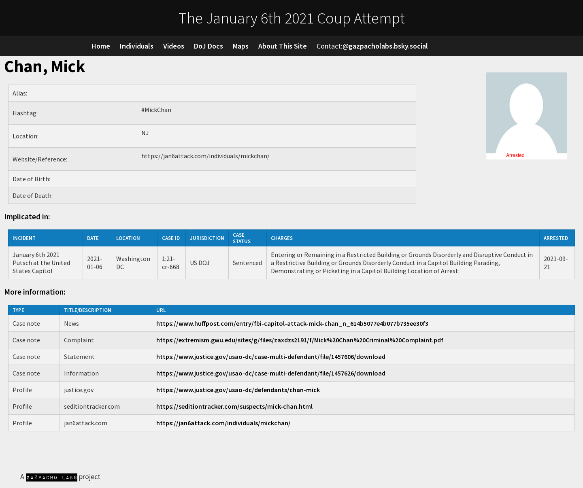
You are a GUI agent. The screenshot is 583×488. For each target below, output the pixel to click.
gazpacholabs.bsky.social (388, 46)
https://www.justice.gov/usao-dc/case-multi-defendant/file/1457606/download (270, 356)
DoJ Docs (208, 46)
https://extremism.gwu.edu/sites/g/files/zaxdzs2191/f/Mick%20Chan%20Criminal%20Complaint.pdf (299, 340)
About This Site (282, 46)
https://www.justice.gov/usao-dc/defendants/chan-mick (238, 390)
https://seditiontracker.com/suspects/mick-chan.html (234, 406)
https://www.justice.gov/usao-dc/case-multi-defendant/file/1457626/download (270, 373)
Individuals (136, 46)
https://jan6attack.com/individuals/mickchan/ (223, 423)
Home (100, 46)
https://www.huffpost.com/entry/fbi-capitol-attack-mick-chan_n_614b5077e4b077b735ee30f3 (292, 323)
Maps (241, 46)
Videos (173, 46)
